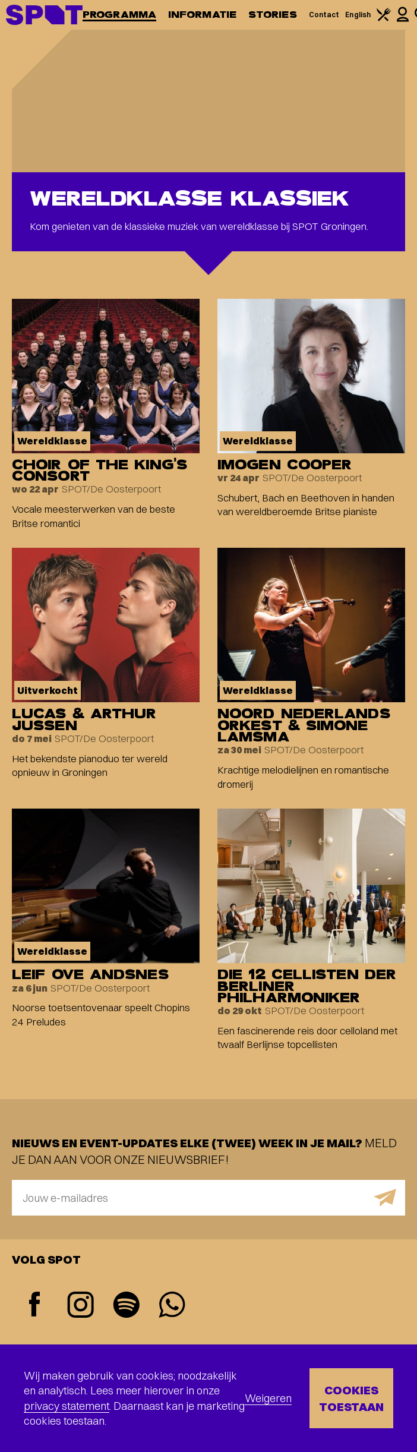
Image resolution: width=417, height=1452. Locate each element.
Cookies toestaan (351, 1398)
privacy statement (66, 1406)
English (358, 14)
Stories (272, 14)
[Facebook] (35, 1305)
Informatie (202, 14)
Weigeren (268, 1398)
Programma (119, 14)
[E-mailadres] (208, 1198)
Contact (324, 14)
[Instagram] (80, 1306)
